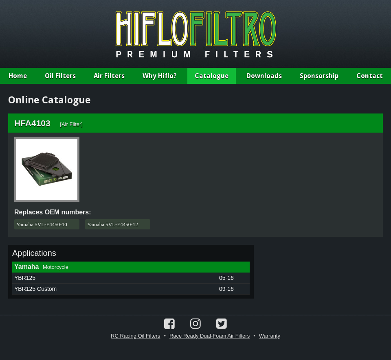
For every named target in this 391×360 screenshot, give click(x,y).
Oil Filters (60, 76)
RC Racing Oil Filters (135, 336)
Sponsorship (319, 76)
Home (18, 76)
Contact (369, 76)
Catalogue (211, 76)
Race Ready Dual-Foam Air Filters (209, 336)
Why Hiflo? (160, 76)
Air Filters (109, 76)
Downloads (264, 76)
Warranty (269, 336)
